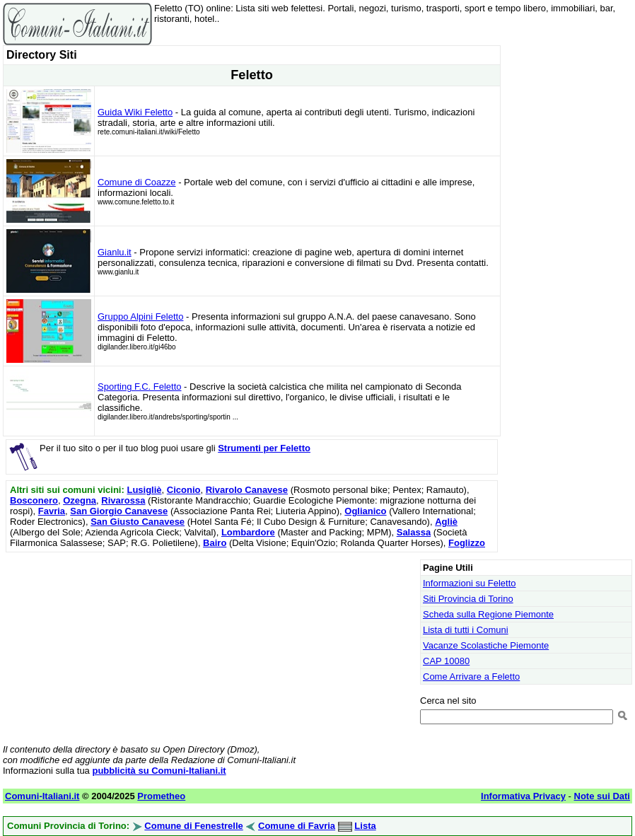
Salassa (414, 532)
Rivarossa (123, 500)
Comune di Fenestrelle (193, 825)
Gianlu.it (115, 252)
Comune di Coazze (137, 182)
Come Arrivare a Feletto (471, 676)
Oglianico (365, 511)
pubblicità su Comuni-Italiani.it (159, 770)
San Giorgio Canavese (119, 511)
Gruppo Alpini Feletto (140, 316)
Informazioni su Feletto (469, 583)
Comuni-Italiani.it (42, 796)
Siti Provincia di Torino (468, 598)
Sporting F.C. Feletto (140, 386)
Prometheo (161, 796)
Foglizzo (466, 543)
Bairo (214, 543)
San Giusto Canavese (138, 521)
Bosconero (34, 500)
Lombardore (248, 532)
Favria (51, 511)
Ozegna (79, 500)
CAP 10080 (446, 661)
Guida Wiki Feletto (135, 112)
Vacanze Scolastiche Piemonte (486, 645)
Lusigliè (144, 489)
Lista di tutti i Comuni (465, 630)
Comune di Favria (296, 825)
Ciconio (184, 489)
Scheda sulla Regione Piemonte (488, 614)
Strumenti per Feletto (264, 448)
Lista (364, 825)
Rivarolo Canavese (247, 489)
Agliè (446, 521)
